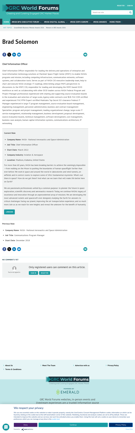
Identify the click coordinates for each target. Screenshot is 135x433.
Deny (26, 425)
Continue (73, 425)
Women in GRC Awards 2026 (56, 28)
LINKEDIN (9, 212)
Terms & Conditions (13, 369)
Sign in (33, 273)
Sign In (130, 6)
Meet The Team (48, 365)
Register (121, 6)
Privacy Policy (113, 365)
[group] (115, 22)
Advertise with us (82, 365)
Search (130, 12)
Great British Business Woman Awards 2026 (29, 28)
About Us (9, 365)
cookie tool (56, 419)
